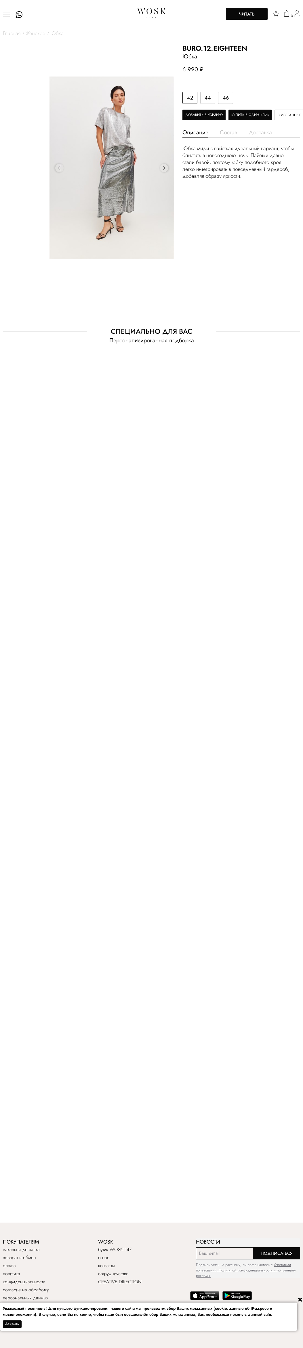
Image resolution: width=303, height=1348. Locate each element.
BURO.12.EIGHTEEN (214, 48)
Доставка (260, 132)
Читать (247, 14)
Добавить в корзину (204, 114)
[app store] (205, 1298)
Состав (228, 132)
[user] (297, 14)
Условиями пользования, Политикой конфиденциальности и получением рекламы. (246, 1270)
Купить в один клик (250, 114)
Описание (195, 132)
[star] (275, 13)
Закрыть (12, 1323)
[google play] (237, 1298)
